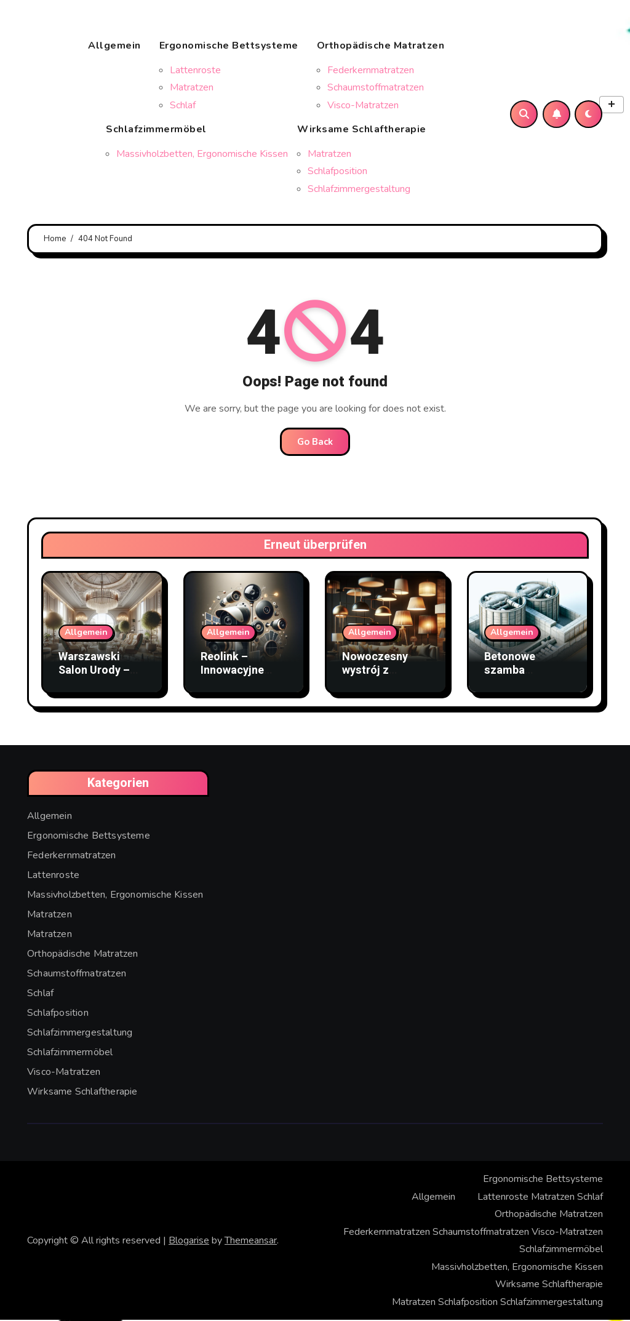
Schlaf (183, 106)
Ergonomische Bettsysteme (233, 50)
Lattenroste (195, 71)
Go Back (315, 443)
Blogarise (189, 1241)
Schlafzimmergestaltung (359, 189)
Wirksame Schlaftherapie (366, 125)
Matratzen (191, 88)
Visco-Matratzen (363, 106)
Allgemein (114, 46)
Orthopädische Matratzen (385, 50)
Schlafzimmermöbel (197, 125)
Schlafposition (337, 171)
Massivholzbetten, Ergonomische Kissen (202, 154)
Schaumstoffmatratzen (375, 88)
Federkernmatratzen (370, 71)
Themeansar (251, 1241)
